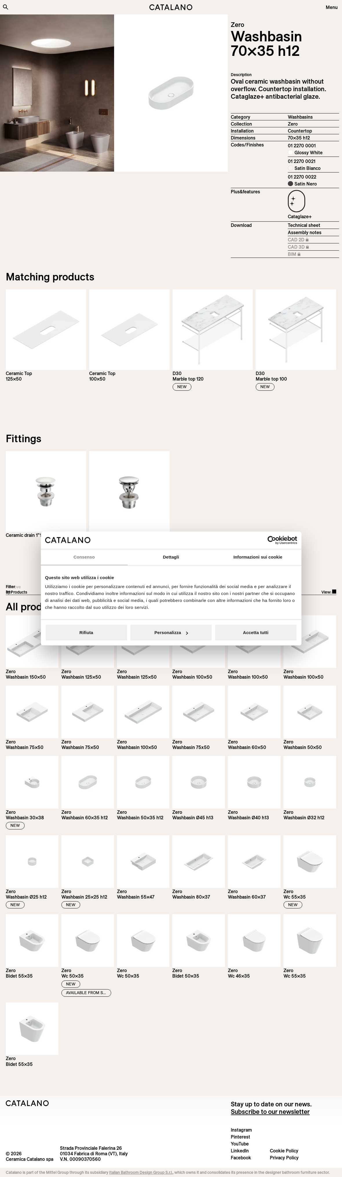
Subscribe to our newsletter (270, 1112)
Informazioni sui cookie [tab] (257, 556)
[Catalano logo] (171, 7)
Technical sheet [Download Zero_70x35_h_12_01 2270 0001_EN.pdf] (304, 225)
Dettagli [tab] (171, 556)
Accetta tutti (255, 632)
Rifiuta (86, 632)
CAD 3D (303, 247)
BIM (303, 254)
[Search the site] (5, 7)
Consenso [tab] (84, 556)
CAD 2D (303, 240)
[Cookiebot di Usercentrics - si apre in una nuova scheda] (271, 540)
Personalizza (171, 632)
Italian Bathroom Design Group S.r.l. (141, 1172)
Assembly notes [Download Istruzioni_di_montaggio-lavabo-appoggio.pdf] (304, 232)
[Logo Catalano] (27, 1103)
